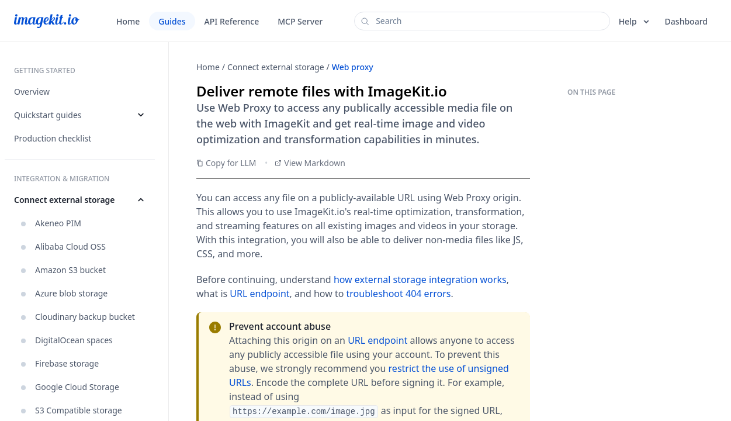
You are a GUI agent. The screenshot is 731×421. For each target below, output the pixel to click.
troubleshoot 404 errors (399, 293)
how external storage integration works (420, 279)
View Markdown (310, 162)
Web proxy (352, 67)
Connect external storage (275, 67)
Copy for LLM (226, 162)
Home (208, 67)
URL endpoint (259, 293)
